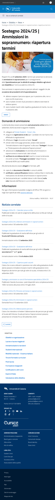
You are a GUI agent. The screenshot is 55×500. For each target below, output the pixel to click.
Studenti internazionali (14, 349)
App (5, 484)
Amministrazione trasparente (13, 436)
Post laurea (10, 361)
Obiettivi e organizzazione (15, 337)
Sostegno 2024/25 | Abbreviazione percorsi (17, 308)
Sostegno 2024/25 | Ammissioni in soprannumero (19, 300)
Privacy (6, 473)
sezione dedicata (26, 192)
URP (29, 396)
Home (4, 22)
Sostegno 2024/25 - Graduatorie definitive (17, 230)
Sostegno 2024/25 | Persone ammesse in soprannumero (22, 291)
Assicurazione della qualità (12, 463)
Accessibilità (7, 480)
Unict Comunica (33, 436)
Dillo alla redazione (34, 403)
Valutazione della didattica (15, 378)
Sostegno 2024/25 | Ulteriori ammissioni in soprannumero (22, 221)
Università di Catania (8, 3)
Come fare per (8, 456)
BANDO (6, 115)
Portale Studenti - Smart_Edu (24, 132)
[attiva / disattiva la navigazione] (3, 9)
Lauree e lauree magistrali (15, 341)
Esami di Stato (11, 374)
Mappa (8, 496)
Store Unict (31, 445)
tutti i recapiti (36, 396)
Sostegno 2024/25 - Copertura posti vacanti (17, 262)
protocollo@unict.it (34, 399)
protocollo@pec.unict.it (35, 401)
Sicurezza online (9, 459)
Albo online (7, 442)
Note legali (7, 477)
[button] (15, 2)
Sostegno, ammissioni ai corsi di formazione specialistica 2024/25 (25, 279)
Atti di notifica (8, 445)
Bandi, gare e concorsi (11, 439)
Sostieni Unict (8, 453)
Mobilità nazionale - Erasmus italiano (19, 353)
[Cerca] (51, 9)
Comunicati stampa (34, 439)
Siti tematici (7, 488)
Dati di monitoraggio (10, 492)
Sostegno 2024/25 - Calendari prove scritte (17, 210)
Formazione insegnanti (14, 365)
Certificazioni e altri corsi (14, 369)
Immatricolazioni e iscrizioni (16, 345)
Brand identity (32, 442)
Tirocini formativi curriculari (16, 357)
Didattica (12, 22)
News (20, 22)
